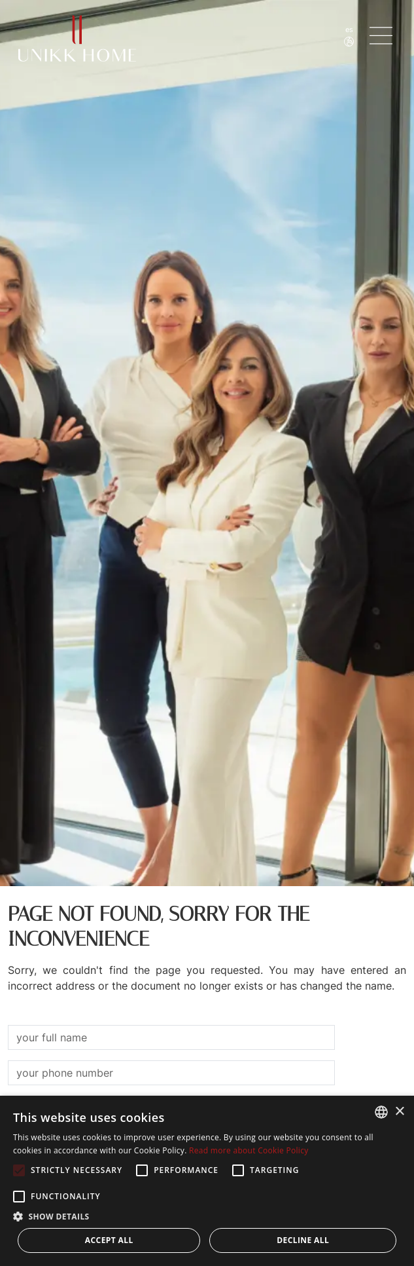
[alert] (207, 1181)
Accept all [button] (109, 1240)
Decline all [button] (303, 1240)
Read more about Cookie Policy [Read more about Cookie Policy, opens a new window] (248, 1150)
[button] (207, 1216)
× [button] (399, 1112)
